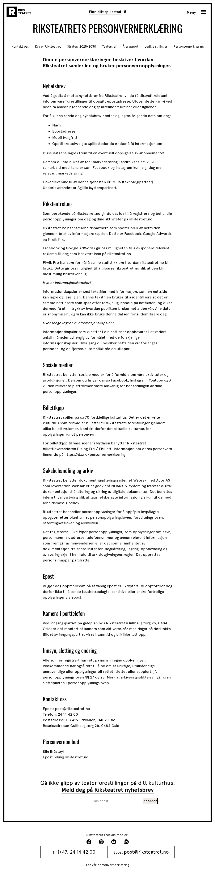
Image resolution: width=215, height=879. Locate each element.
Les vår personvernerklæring (107, 865)
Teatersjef (109, 46)
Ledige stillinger (156, 46)
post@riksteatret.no (146, 852)
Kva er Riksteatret (48, 46)
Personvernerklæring (189, 46)
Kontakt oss (20, 46)
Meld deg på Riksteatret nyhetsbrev (108, 789)
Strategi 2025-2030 (81, 46)
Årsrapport (130, 46)
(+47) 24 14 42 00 (76, 852)
